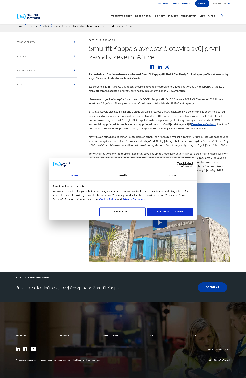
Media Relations (26, 70)
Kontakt (202, 3)
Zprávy (175, 3)
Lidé (202, 15)
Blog (20, 84)
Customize (122, 211)
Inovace (173, 15)
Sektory (160, 15)
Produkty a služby (121, 15)
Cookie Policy (108, 199)
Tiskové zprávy (26, 42)
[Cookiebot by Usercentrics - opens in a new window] (179, 164)
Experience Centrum (203, 124)
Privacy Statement (133, 199)
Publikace (23, 56)
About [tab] (172, 175)
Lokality (187, 3)
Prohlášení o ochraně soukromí (86, 360)
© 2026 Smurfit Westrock (219, 360)
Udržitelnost (188, 15)
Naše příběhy (143, 15)
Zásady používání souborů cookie (55, 360)
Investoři (163, 3)
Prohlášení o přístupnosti (27, 360)
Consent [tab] (74, 175)
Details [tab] (123, 175)
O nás (211, 15)
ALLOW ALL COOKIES (170, 211)
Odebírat (212, 287)
